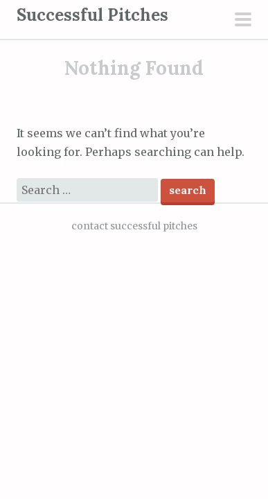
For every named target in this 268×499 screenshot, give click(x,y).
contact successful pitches (134, 226)
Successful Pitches (92, 15)
